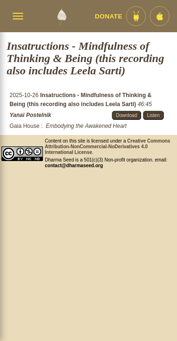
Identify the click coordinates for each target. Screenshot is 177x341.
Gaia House (24, 126)
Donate (108, 16)
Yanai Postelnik (30, 115)
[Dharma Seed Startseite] (61, 16)
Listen (153, 115)
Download (126, 115)
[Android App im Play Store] (136, 16)
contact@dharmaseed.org (74, 165)
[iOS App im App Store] (159, 16)
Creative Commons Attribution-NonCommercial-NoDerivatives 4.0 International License (107, 146)
